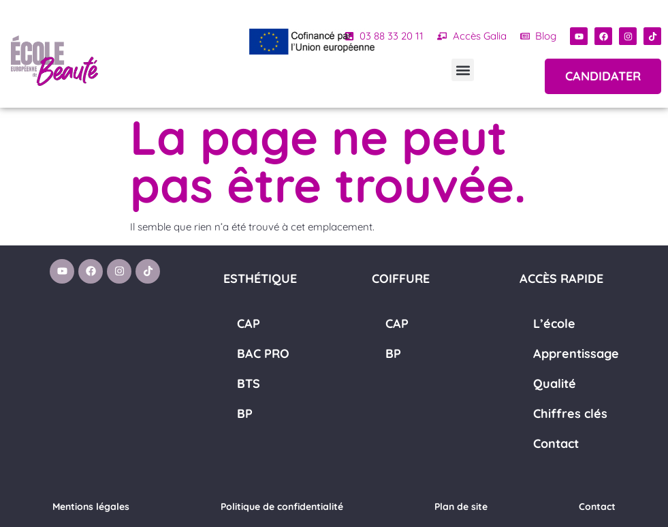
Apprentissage (576, 353)
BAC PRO (263, 353)
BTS (248, 383)
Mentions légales (90, 506)
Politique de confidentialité (282, 506)
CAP (248, 323)
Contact (556, 443)
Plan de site (461, 506)
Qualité (554, 383)
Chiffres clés (570, 413)
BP (245, 413)
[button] (462, 70)
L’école (554, 323)
